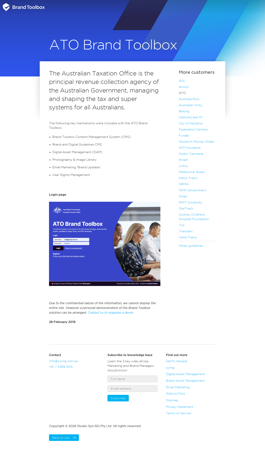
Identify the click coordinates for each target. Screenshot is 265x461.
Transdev (186, 231)
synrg (170, 367)
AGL (182, 80)
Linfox (183, 165)
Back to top (61, 437)
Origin (183, 196)
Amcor (184, 86)
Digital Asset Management (185, 374)
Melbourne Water (192, 172)
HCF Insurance (190, 147)
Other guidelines (191, 245)
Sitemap (172, 400)
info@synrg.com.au (63, 361)
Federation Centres (193, 129)
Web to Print (175, 393)
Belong (184, 111)
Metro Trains (188, 178)
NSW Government (192, 190)
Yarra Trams (188, 237)
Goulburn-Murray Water (196, 141)
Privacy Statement (179, 406)
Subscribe (118, 398)
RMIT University (190, 202)
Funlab (184, 135)
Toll (181, 225)
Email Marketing (178, 387)
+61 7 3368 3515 (61, 366)
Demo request (176, 361)
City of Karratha (190, 123)
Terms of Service (178, 413)
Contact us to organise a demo (110, 312)
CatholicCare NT (191, 117)
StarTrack (186, 208)
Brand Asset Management (185, 380)
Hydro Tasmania (191, 153)
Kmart (183, 159)
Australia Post (189, 99)
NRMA (183, 184)
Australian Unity (190, 105)
